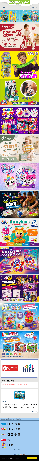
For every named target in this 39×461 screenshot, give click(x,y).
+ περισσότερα (33, 411)
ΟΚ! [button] (32, 458)
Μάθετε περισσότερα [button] (15, 458)
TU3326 (3, 401)
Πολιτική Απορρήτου (19, 450)
